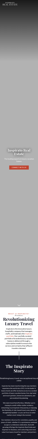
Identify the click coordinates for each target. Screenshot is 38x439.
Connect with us (19, 167)
